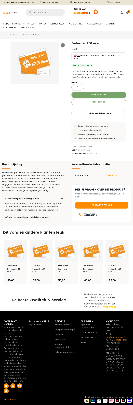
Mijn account (35, 324)
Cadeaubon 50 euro (65, 269)
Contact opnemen (101, 205)
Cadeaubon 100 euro (91, 269)
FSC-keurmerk (87, 337)
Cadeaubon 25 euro (14, 269)
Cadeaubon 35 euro (39, 269)
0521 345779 (121, 340)
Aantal (74, 82)
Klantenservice (62, 324)
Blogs (83, 342)
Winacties (60, 334)
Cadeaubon (16, 35)
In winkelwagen (98, 95)
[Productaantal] (77, 87)
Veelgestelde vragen (65, 329)
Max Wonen (84, 150)
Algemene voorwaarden (87, 326)
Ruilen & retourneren (65, 352)
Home (5, 35)
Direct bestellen (99, 102)
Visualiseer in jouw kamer (99, 113)
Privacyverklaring (88, 332)
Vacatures (60, 339)
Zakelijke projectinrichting (63, 346)
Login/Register (121, 12)
